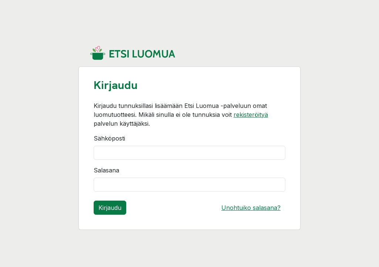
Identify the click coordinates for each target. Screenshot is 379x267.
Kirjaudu (109, 207)
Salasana (106, 170)
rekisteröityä (251, 114)
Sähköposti (109, 138)
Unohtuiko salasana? (251, 207)
